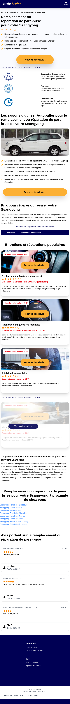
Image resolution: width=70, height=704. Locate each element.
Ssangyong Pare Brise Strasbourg (14, 522)
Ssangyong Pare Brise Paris (11, 519)
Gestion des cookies (11, 695)
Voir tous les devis (23, 426)
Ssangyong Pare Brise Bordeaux (13, 505)
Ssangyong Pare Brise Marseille (13, 513)
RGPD (36, 695)
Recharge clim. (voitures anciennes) (22, 276)
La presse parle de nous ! (35, 650)
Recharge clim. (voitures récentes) (21, 324)
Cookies (29, 695)
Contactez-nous (31, 647)
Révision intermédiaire (14, 373)
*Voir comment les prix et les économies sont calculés (20, 67)
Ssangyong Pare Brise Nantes (12, 516)
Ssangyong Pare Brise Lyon (11, 510)
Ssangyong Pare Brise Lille (11, 508)
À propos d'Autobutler (33, 666)
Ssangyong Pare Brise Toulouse (13, 524)
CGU (22, 695)
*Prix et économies (32, 663)
